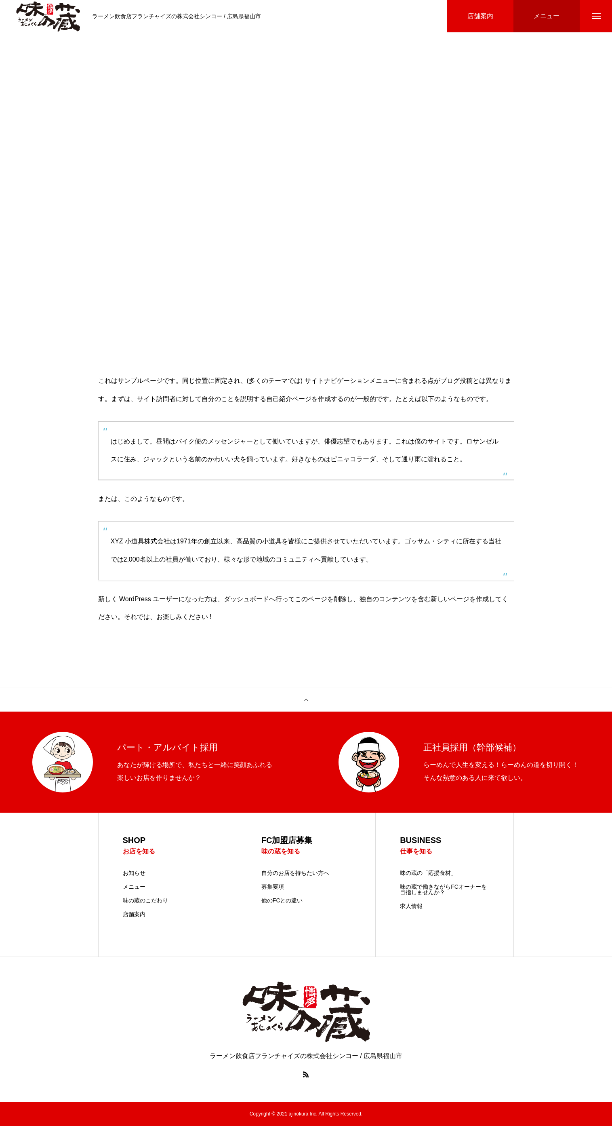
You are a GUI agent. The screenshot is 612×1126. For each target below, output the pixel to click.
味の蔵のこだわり (145, 900)
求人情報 (411, 906)
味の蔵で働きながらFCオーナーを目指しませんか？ (443, 889)
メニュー (134, 886)
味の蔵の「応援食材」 (428, 873)
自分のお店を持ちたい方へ (295, 873)
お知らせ (134, 873)
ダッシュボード (246, 599)
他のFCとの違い (282, 900)
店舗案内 (134, 914)
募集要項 (272, 886)
